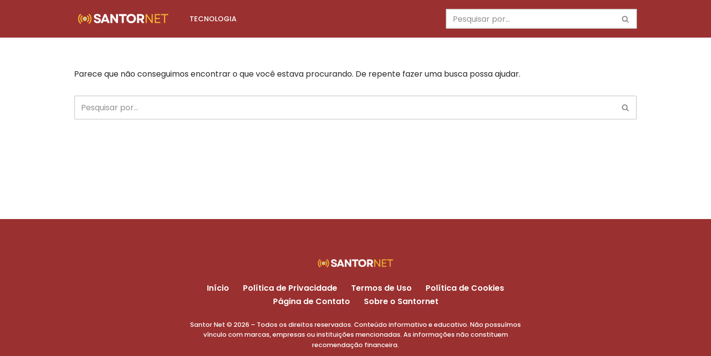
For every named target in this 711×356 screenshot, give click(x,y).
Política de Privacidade (290, 288)
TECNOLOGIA (213, 19)
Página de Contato (311, 301)
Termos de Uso (381, 288)
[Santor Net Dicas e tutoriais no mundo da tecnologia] (123, 19)
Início (218, 288)
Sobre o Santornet (401, 301)
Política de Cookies (465, 288)
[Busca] (530, 19)
